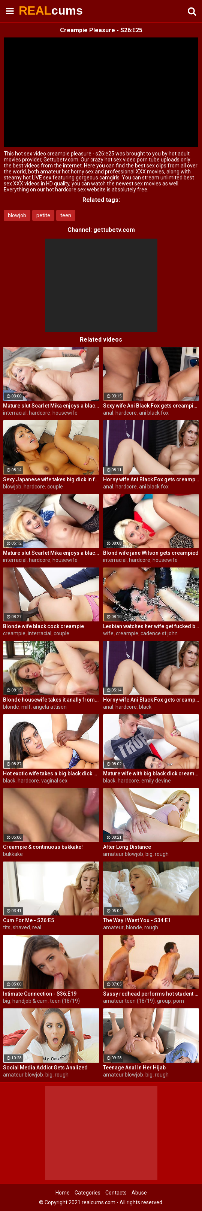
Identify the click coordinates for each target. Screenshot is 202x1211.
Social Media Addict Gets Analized (45, 1068)
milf (26, 707)
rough (162, 854)
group (164, 1001)
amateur (113, 927)
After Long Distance (127, 847)
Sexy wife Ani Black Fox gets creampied (151, 406)
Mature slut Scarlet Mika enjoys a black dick (51, 406)
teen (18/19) (65, 1001)
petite (43, 215)
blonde (11, 707)
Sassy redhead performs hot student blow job (151, 994)
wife (108, 633)
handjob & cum (30, 1001)
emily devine (156, 781)
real (36, 927)
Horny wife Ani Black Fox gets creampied (151, 479)
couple (55, 487)
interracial (15, 413)
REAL (37, 10)
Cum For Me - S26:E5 (28, 920)
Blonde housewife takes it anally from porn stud (51, 700)
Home (62, 1193)
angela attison (50, 707)
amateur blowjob (123, 854)
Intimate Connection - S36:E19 (39, 994)
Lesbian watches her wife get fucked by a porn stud (151, 626)
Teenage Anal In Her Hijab (134, 1068)
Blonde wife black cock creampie (43, 626)
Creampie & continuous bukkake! (43, 847)
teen (65, 215)
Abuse (139, 1193)
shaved (21, 927)
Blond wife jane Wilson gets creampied (151, 553)
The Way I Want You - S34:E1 (137, 920)
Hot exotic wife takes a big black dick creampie (51, 773)
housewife (65, 413)
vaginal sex (54, 781)
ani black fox (154, 413)
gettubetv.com (114, 229)
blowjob (17, 215)
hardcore (39, 413)
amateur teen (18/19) (129, 1001)
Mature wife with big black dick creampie (151, 773)
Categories (87, 1193)
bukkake (13, 854)
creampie (14, 633)
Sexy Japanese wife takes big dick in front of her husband (51, 479)
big (149, 854)
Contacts (116, 1193)
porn (178, 1001)
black (145, 707)
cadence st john (159, 633)
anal (108, 413)
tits (6, 927)
